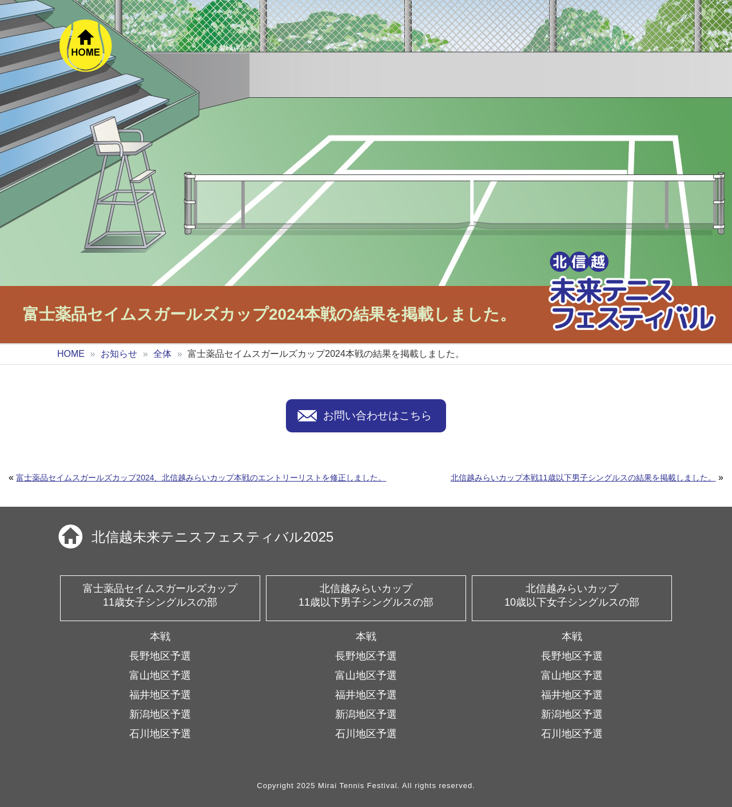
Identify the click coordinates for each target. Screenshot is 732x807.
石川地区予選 (160, 734)
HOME (71, 354)
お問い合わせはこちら (377, 416)
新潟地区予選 (160, 714)
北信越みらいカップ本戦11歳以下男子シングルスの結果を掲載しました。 (583, 477)
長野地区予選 (160, 656)
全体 (162, 354)
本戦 (160, 636)
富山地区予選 (160, 675)
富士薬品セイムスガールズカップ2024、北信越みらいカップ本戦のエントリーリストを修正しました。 (201, 477)
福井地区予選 (160, 695)
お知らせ (119, 354)
